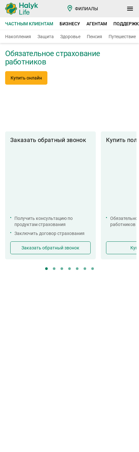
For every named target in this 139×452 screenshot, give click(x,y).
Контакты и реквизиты (95, 291)
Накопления (18, 36)
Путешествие (122, 36)
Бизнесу (70, 23)
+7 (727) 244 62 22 (52, 360)
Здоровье (70, 36)
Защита (45, 36)
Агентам (96, 23)
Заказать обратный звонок (50, 247)
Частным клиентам (29, 23)
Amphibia (38, 443)
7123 (15, 360)
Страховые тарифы (31, 291)
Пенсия (94, 36)
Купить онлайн (26, 77)
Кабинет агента (26, 300)
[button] (91, 117)
